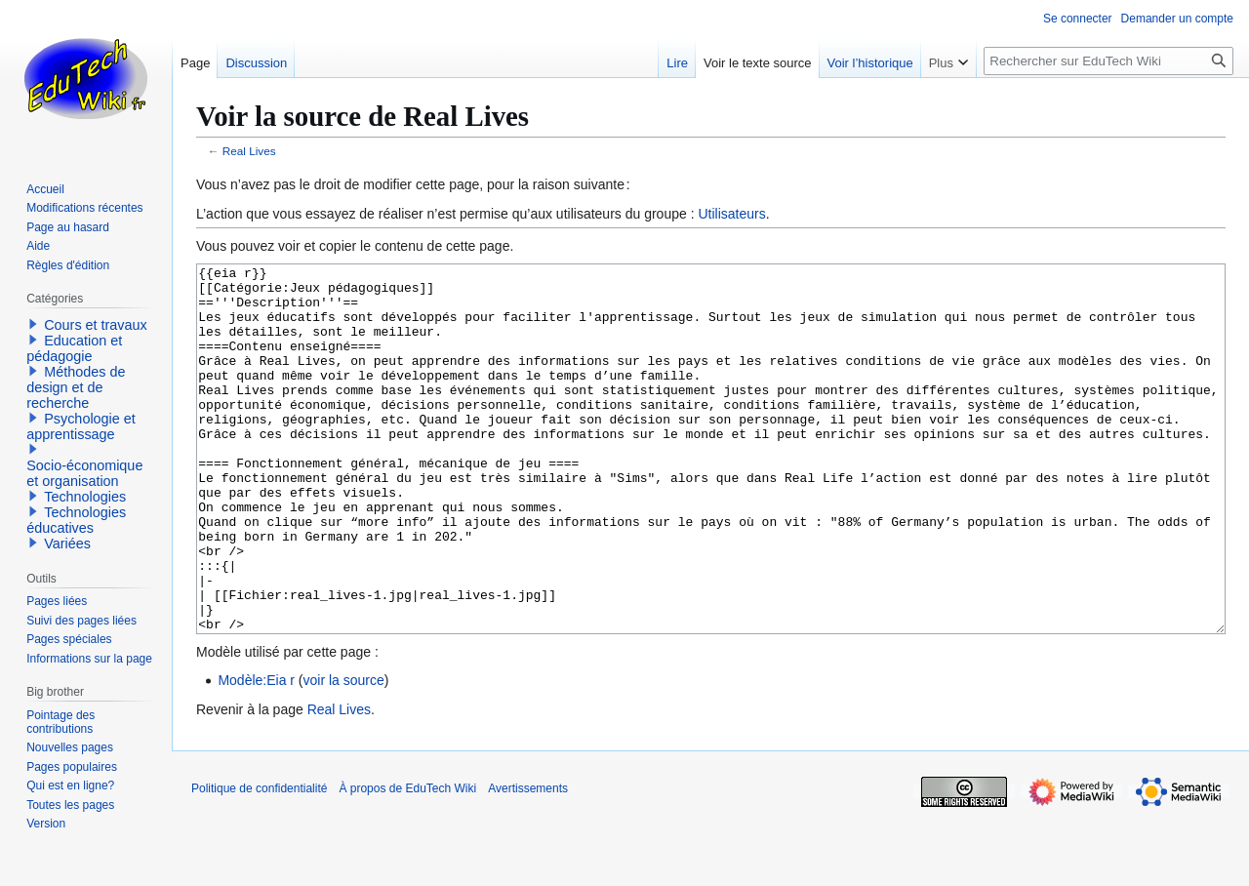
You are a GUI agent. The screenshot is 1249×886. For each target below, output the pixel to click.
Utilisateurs (731, 214)
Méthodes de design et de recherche (75, 387)
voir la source (343, 753)
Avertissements (528, 861)
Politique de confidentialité (259, 861)
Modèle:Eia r (256, 753)
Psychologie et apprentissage (81, 426)
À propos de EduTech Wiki (407, 861)
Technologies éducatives (76, 520)
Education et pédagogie (74, 348)
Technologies (85, 496)
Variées (67, 543)
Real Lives (249, 150)
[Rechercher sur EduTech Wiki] (1108, 61)
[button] (33, 324)
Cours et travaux (95, 325)
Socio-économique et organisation (84, 473)
